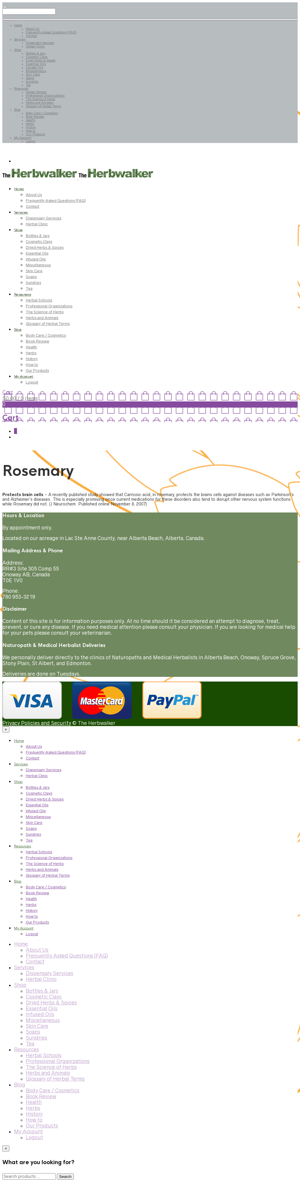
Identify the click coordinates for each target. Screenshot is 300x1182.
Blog (17, 109)
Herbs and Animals (39, 102)
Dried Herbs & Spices (40, 60)
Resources (21, 88)
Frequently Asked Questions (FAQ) (51, 32)
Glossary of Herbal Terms (43, 106)
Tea (28, 85)
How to (30, 130)
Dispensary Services (40, 43)
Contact (31, 36)
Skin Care (33, 74)
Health (30, 120)
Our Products (35, 134)
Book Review (35, 116)
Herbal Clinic (35, 46)
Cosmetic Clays (36, 57)
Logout (30, 141)
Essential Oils (36, 64)
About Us (32, 28)
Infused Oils (34, 67)
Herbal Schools (36, 92)
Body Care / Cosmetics (42, 113)
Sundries (32, 81)
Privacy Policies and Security (36, 723)
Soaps (30, 78)
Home (18, 25)
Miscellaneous (36, 71)
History (31, 127)
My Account (22, 137)
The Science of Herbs (40, 99)
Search (65, 1176)
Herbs (30, 123)
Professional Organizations (45, 95)
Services (19, 39)
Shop (17, 50)
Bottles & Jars (35, 53)
